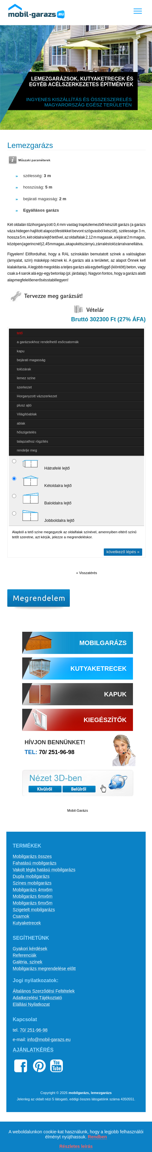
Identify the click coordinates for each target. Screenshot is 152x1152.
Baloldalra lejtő (41, 498)
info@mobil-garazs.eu (48, 1039)
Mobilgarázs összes (32, 856)
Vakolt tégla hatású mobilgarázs (44, 869)
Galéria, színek (27, 961)
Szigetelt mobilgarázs (34, 909)
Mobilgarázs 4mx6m (32, 889)
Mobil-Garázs (77, 810)
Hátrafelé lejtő (41, 463)
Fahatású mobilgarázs (34, 863)
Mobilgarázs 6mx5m (32, 903)
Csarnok (21, 916)
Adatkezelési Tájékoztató (37, 997)
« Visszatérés (86, 573)
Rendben (97, 1136)
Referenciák (24, 955)
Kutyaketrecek (27, 922)
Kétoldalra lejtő (42, 481)
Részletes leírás (76, 1146)
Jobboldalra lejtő (43, 516)
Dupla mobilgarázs (31, 876)
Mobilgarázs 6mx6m (32, 896)
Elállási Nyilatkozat (31, 1004)
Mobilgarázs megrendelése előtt (44, 968)
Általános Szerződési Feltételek (44, 991)
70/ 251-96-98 (57, 752)
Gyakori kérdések (30, 948)
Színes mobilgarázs (32, 883)
